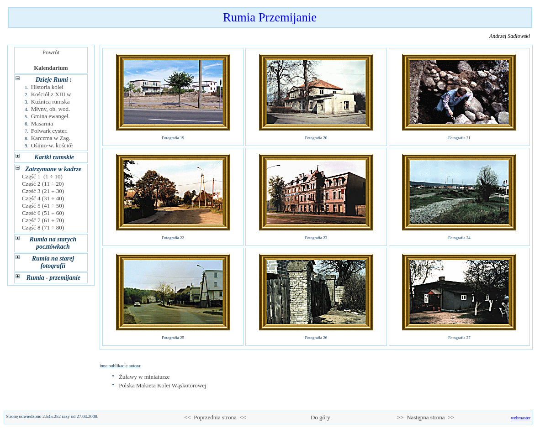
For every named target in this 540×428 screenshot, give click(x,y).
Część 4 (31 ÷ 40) (43, 198)
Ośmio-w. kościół (52, 145)
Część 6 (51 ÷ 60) (43, 212)
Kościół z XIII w (51, 94)
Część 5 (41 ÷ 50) (43, 205)
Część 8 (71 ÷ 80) (43, 227)
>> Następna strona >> (426, 417)
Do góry (320, 417)
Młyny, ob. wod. (50, 108)
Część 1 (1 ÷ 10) (42, 176)
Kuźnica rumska (50, 101)
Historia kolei (47, 87)
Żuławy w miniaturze (144, 376)
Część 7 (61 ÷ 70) (43, 220)
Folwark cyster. (49, 130)
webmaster (520, 417)
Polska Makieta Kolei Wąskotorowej (162, 385)
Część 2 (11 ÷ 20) (43, 183)
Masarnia (42, 123)
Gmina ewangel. (50, 116)
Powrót (51, 52)
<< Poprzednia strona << (215, 417)
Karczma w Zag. (50, 138)
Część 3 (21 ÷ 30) (43, 191)
